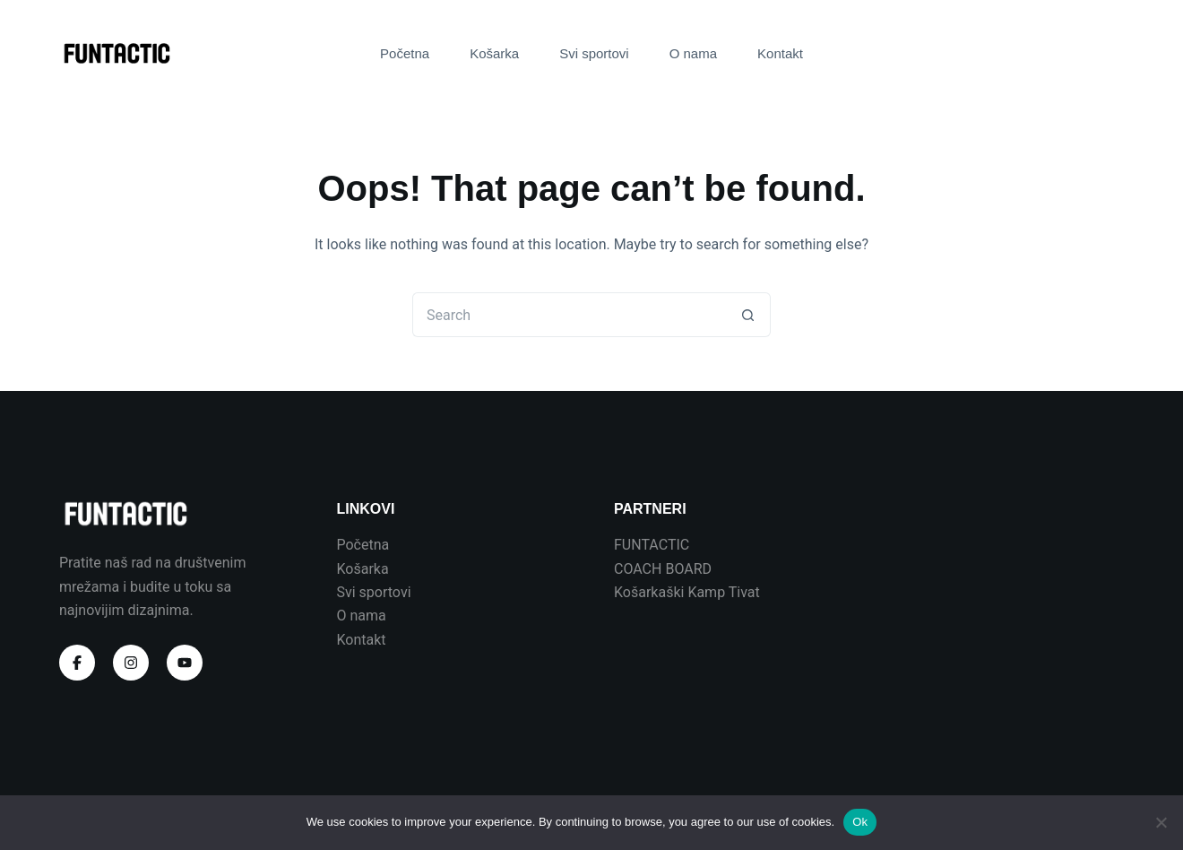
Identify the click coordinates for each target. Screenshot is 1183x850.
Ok (860, 821)
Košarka (494, 53)
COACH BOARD (663, 568)
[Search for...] (569, 314)
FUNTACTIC (651, 544)
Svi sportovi (594, 53)
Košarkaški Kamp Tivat (687, 592)
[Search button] (748, 314)
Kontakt (780, 53)
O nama (693, 53)
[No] (1161, 822)
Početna (404, 53)
